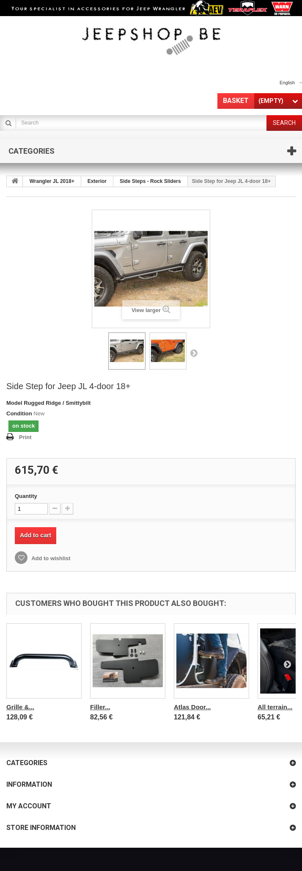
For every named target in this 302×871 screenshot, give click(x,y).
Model (14, 403)
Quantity (26, 496)
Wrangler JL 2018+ (52, 181)
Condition (19, 413)
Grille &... (20, 707)
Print (25, 437)
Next (193, 352)
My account (28, 806)
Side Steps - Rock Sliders (150, 181)
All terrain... (275, 707)
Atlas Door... (192, 707)
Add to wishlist (50, 558)
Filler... (100, 707)
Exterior (97, 181)
